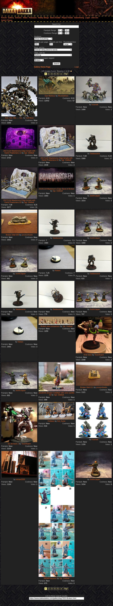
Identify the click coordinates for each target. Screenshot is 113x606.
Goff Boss (30, 118)
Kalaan (58, 270)
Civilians (51, 421)
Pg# (66, 74)
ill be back (88, 355)
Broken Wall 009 (12, 235)
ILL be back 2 (13, 444)
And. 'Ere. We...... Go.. (14, 118)
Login (77, 67)
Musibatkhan (63, 96)
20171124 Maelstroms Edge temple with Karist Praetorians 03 (19, 201)
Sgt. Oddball (29, 153)
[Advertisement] (83, 7)
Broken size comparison (50, 326)
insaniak (95, 105)
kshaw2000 (20, 479)
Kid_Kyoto (61, 421)
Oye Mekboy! (50, 96)
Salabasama (95, 153)
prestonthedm (27, 235)
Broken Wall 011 (86, 387)
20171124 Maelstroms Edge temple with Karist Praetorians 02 (56, 159)
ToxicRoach (99, 355)
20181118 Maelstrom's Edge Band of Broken (56, 189)
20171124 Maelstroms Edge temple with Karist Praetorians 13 (19, 152)
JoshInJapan (95, 196)
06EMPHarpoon (50, 578)
